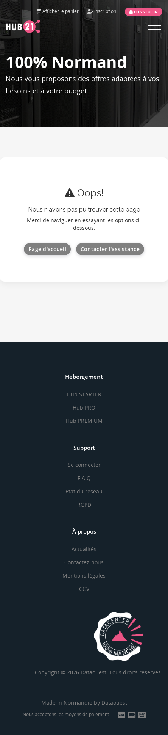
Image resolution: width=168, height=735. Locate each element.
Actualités (84, 549)
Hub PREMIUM (84, 420)
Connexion (143, 11)
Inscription (101, 11)
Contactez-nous (84, 562)
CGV (84, 588)
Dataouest (114, 702)
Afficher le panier (57, 11)
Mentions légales (84, 575)
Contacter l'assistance (110, 249)
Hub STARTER (84, 394)
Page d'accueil (47, 249)
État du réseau (84, 491)
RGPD (84, 504)
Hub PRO (84, 407)
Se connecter (84, 464)
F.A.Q (84, 478)
